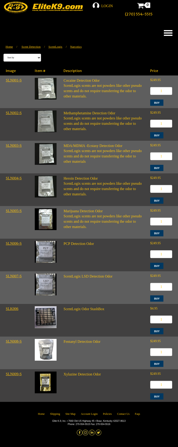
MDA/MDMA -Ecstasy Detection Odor (93, 146)
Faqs (137, 414)
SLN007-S (14, 276)
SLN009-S (14, 374)
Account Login (89, 414)
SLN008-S (14, 341)
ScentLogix (55, 46)
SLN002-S (14, 113)
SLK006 (12, 309)
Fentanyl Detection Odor (82, 342)
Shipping (55, 414)
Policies (107, 414)
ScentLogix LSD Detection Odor (88, 276)
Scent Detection (31, 46)
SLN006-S (14, 243)
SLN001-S (14, 80)
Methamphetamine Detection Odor (89, 113)
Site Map (70, 414)
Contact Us (123, 414)
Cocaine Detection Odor (82, 80)
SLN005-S (14, 211)
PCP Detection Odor (79, 244)
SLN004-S (14, 178)
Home (9, 46)
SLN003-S (14, 145)
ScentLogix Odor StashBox (84, 309)
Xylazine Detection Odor (82, 374)
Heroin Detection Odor (81, 178)
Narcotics (76, 46)
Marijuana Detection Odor (83, 211)
